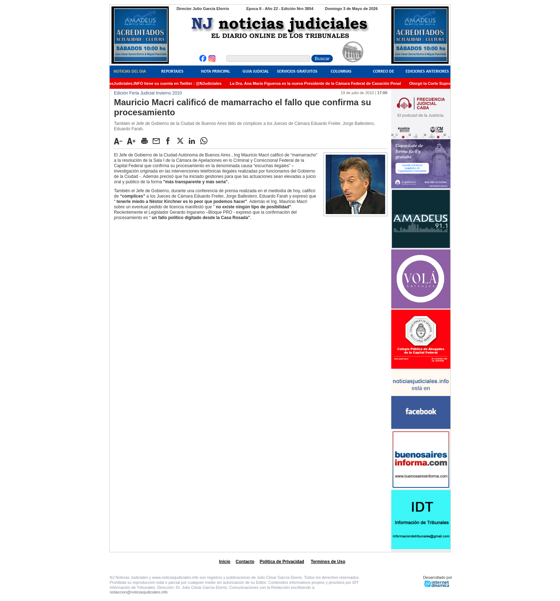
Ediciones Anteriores (427, 71)
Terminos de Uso (328, 561)
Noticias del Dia (130, 71)
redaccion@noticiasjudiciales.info (139, 592)
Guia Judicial (256, 71)
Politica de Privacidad (282, 561)
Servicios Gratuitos (297, 71)
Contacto (245, 561)
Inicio (224, 561)
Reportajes (172, 71)
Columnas (341, 71)
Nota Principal (215, 71)
